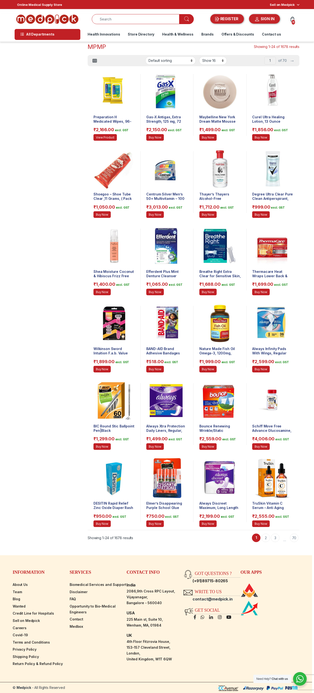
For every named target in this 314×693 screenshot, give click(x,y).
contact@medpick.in (212, 599)
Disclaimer (79, 592)
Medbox (76, 626)
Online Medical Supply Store (39, 5)
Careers (20, 628)
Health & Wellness (178, 34)
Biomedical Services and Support (98, 584)
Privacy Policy (25, 649)
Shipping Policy (26, 657)
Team (17, 592)
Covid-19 (20, 635)
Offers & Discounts (238, 34)
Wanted (19, 606)
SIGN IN (264, 19)
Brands (207, 34)
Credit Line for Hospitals (33, 613)
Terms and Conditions (31, 642)
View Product (105, 137)
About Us (20, 584)
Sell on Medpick (282, 5)
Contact (76, 619)
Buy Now (155, 137)
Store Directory (141, 34)
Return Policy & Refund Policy (38, 664)
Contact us (271, 34)
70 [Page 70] (294, 538)
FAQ (73, 599)
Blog (16, 599)
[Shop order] (170, 60)
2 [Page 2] (266, 538)
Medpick (24, 687)
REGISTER (227, 19)
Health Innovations (104, 34)
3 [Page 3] (275, 538)
